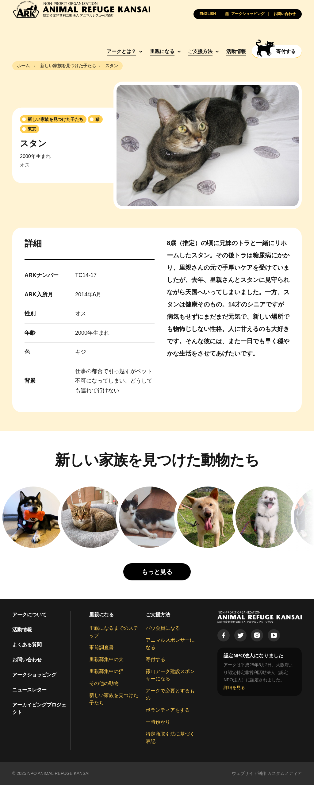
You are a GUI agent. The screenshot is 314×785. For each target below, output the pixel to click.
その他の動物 (104, 683)
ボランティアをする (168, 710)
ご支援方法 (200, 51)
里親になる (162, 51)
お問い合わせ (27, 659)
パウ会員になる (163, 628)
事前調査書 (101, 647)
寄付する (155, 659)
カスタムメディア (284, 773)
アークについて (29, 614)
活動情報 (236, 51)
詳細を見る (234, 687)
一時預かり (158, 722)
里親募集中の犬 (106, 659)
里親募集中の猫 (106, 671)
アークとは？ (121, 51)
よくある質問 (27, 644)
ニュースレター (29, 689)
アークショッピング (34, 674)
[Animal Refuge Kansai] (81, 9)
